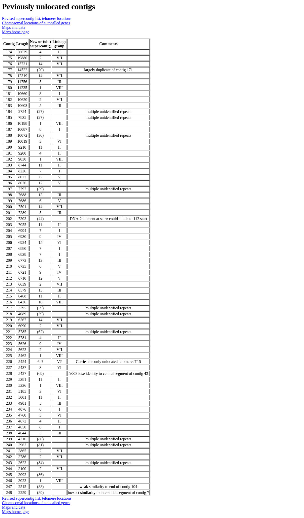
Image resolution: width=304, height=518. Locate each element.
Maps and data (13, 27)
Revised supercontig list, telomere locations (36, 18)
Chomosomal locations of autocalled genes (36, 23)
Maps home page (15, 32)
